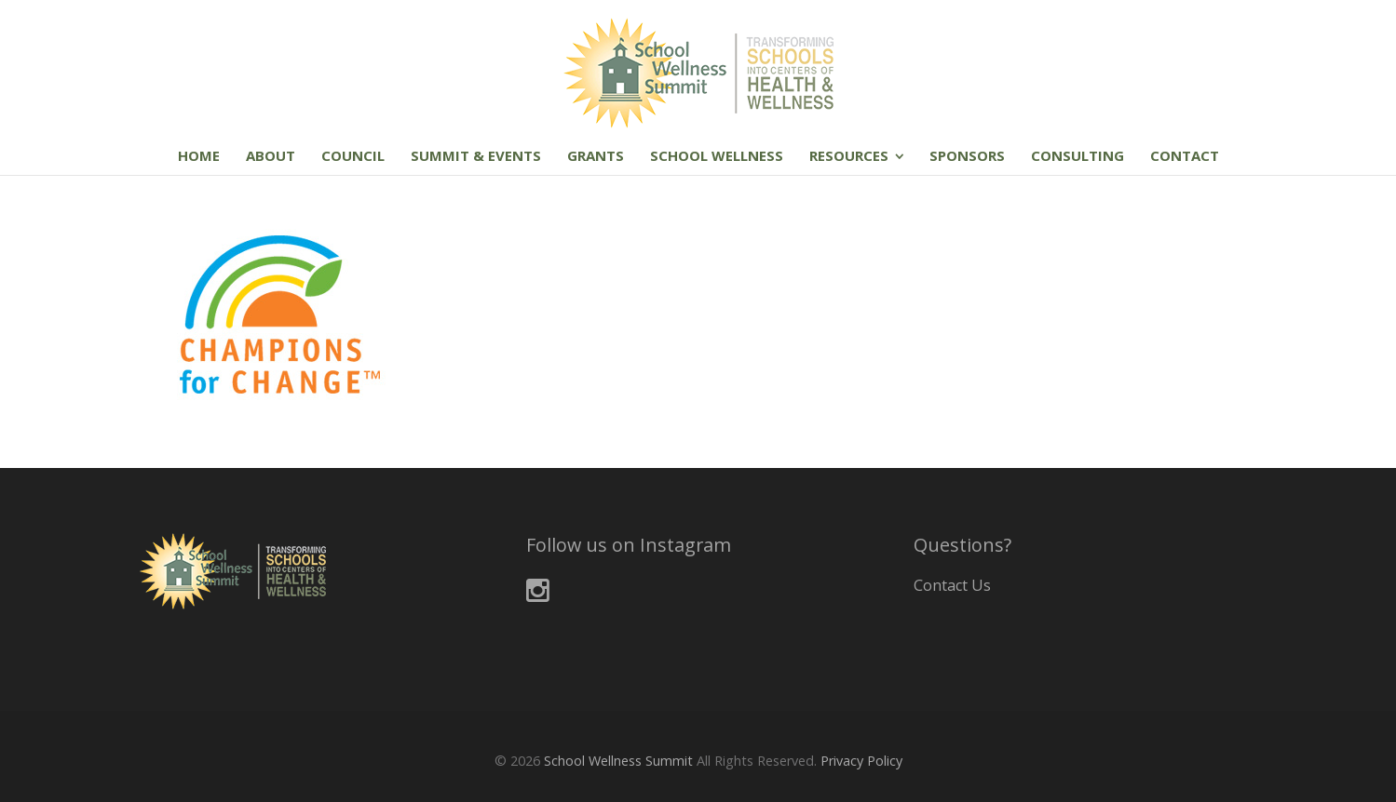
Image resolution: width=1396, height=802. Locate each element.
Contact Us (952, 585)
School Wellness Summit (618, 760)
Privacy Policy (861, 760)
